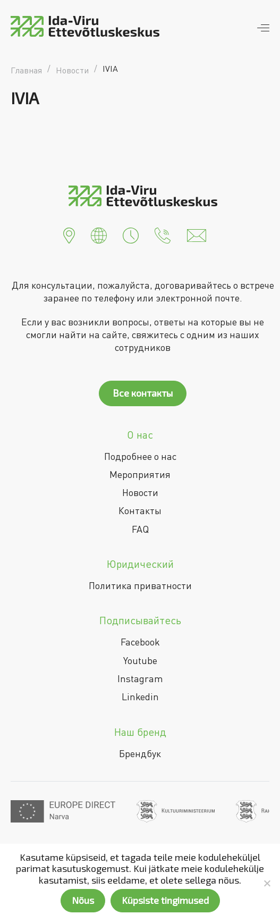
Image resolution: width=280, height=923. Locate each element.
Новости (140, 492)
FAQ (140, 529)
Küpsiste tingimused (165, 900)
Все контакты (143, 393)
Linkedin (140, 696)
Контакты (140, 510)
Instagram (140, 678)
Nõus (83, 900)
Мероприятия (140, 474)
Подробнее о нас (140, 456)
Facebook (140, 642)
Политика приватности (140, 585)
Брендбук (140, 753)
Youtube (140, 660)
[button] (69, 234)
